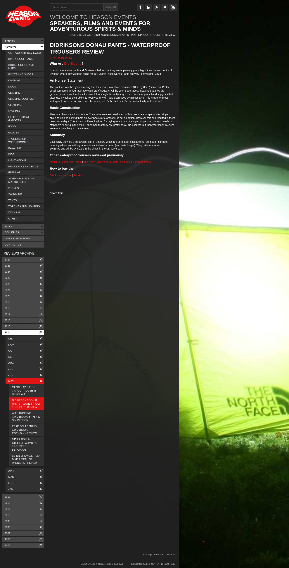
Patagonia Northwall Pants (135, 161)
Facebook (79, 175)
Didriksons (72, 64)
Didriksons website (60, 175)
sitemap (147, 554)
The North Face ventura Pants (101, 161)
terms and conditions (164, 554)
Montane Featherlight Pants (66, 161)
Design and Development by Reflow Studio (153, 564)
